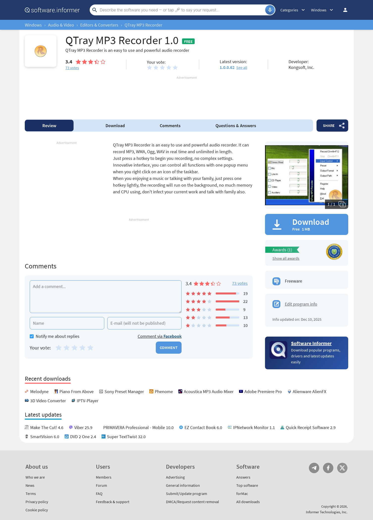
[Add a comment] (106, 296)
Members (103, 477)
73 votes (240, 283)
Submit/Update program (186, 493)
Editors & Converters (99, 25)
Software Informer (311, 343)
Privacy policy (37, 501)
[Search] (181, 10)
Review (49, 125)
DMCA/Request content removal (192, 501)
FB (328, 468)
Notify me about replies (55, 336)
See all (241, 67)
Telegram (314, 468)
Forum (101, 485)
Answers (235, 125)
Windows (33, 25)
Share (329, 125)
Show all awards (285, 258)
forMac (242, 493)
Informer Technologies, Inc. (326, 512)
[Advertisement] (186, 95)
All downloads (248, 501)
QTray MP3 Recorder (143, 25)
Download (115, 125)
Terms (31, 493)
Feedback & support (112, 501)
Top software (247, 485)
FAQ (99, 493)
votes (72, 67)
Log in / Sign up (343, 10)
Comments (170, 125)
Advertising (175, 477)
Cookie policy (37, 509)
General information (183, 485)
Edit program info (301, 304)
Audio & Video (61, 25)
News (30, 485)
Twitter (342, 468)
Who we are (35, 477)
